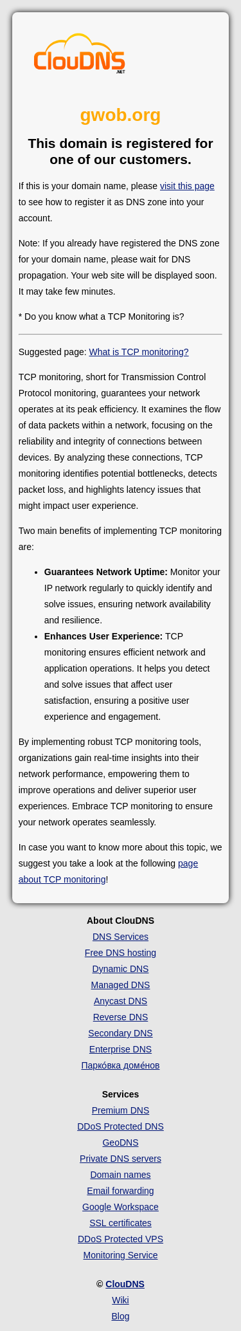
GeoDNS (120, 1142)
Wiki (120, 1300)
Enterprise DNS (120, 1049)
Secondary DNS (120, 1033)
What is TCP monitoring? (139, 352)
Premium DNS (120, 1110)
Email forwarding (120, 1191)
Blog (120, 1316)
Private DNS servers (120, 1158)
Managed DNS (120, 985)
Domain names (120, 1175)
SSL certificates (120, 1223)
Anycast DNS (120, 1001)
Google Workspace (120, 1207)
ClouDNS (125, 1284)
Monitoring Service (121, 1255)
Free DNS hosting (120, 953)
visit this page (187, 186)
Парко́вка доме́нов (121, 1065)
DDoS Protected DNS (120, 1126)
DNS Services (120, 937)
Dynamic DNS (121, 969)
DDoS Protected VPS (120, 1239)
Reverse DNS (120, 1017)
